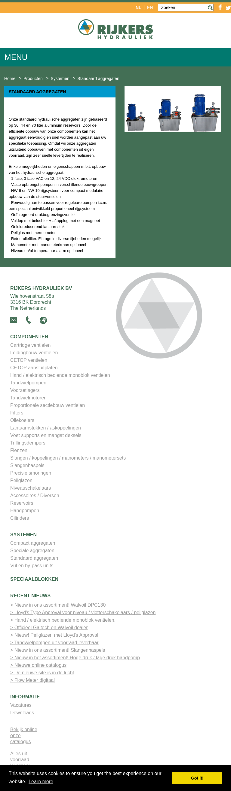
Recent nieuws (30, 595)
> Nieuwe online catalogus (38, 665)
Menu (16, 57)
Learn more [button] (41, 781)
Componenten (29, 336)
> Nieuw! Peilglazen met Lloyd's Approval (54, 635)
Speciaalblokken (34, 579)
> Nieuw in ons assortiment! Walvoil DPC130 (58, 605)
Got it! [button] (197, 778)
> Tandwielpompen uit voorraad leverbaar (54, 642)
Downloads (22, 712)
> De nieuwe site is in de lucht (42, 672)
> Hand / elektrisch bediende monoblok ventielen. (63, 620)
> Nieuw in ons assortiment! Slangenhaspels (57, 650)
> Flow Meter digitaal (32, 680)
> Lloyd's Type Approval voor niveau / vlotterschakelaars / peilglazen (83, 612)
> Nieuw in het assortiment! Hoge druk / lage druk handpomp (75, 657)
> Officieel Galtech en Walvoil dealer (49, 627)
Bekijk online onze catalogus (23, 735)
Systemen (23, 534)
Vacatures (21, 705)
